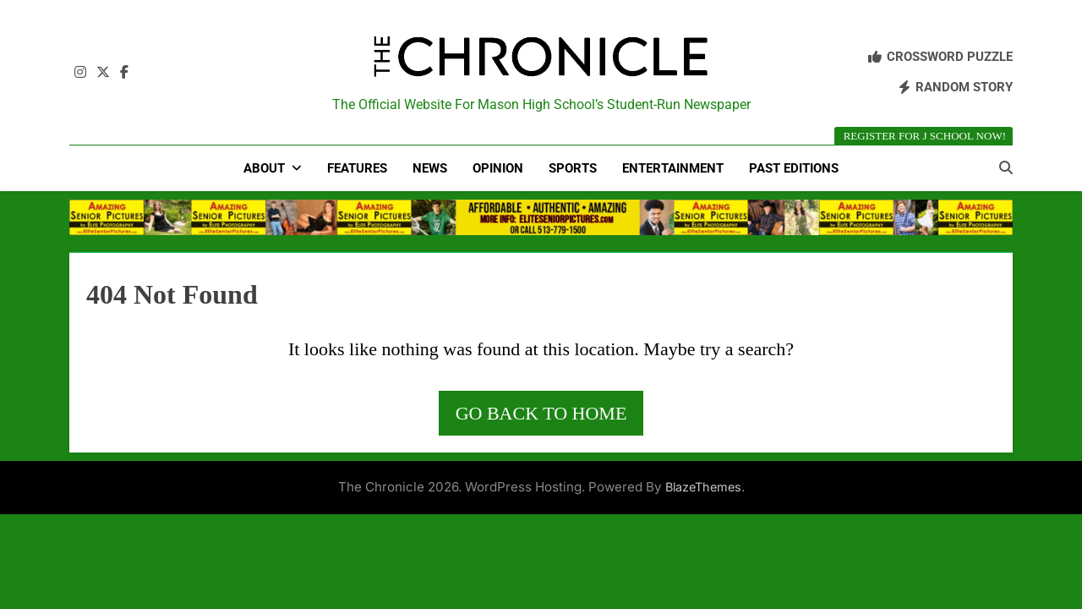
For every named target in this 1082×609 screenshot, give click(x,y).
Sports (573, 168)
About (264, 168)
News (430, 168)
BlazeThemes (703, 487)
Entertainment (673, 168)
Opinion (498, 168)
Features (357, 168)
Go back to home (541, 413)
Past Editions (794, 168)
